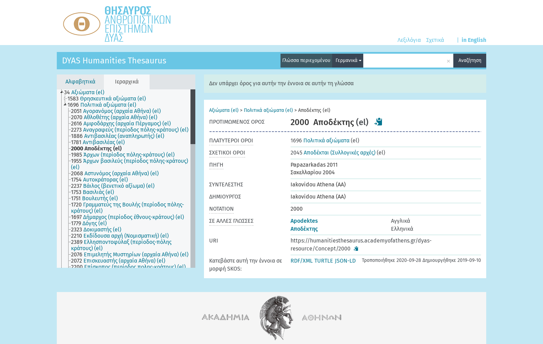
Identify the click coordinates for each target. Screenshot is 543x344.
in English (474, 40)
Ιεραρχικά (127, 81)
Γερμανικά (349, 60)
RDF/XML (302, 260)
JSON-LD (345, 260)
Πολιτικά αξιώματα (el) (268, 110)
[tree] (126, 178)
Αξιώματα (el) (224, 110)
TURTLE (323, 260)
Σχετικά (435, 40)
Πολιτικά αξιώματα (320, 140)
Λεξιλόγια (409, 40)
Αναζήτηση (470, 60)
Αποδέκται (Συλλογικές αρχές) (333, 152)
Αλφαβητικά (80, 81)
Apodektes (304, 221)
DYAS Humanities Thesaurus (114, 60)
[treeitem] (87, 92)
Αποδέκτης (304, 229)
